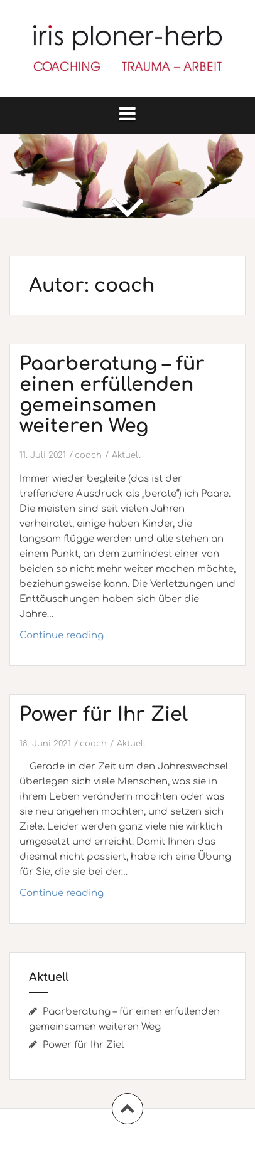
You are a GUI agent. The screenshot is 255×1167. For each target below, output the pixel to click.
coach (88, 455)
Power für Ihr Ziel (103, 714)
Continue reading (95, 639)
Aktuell (126, 455)
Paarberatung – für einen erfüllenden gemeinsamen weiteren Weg (112, 395)
